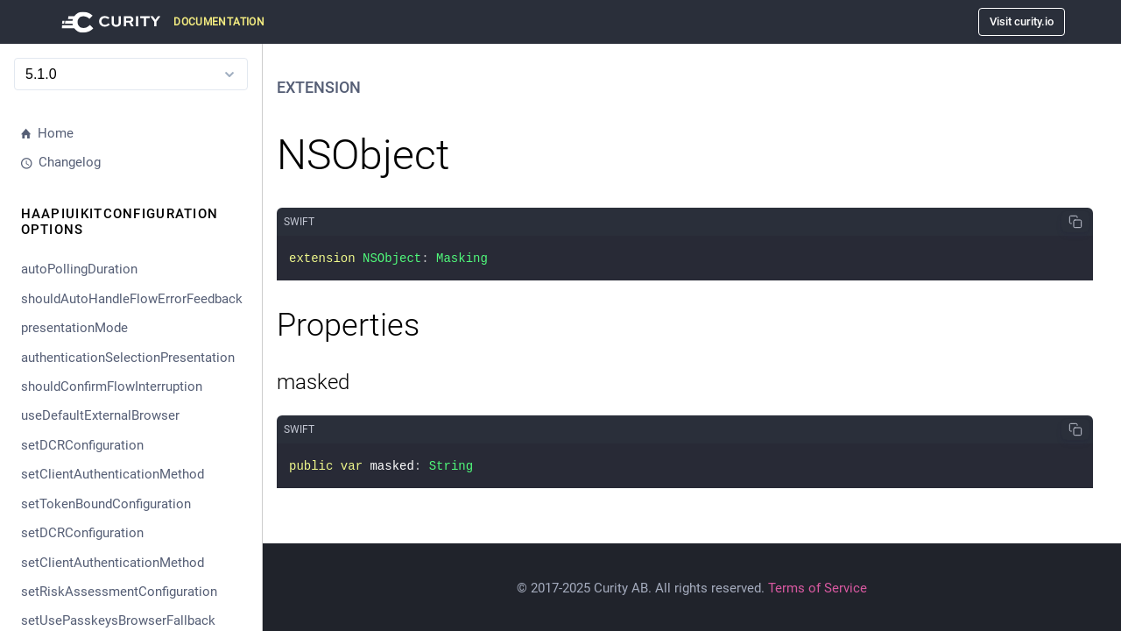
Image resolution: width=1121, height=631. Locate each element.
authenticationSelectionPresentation (128, 357)
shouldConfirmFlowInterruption (111, 386)
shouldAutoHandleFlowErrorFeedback (132, 299)
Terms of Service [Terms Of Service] (817, 588)
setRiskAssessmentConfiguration (119, 591)
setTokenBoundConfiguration (106, 504)
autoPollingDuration (79, 269)
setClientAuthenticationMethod (112, 474)
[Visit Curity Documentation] (160, 22)
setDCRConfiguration (82, 445)
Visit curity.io (1022, 21)
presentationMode (74, 328)
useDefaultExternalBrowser (100, 415)
